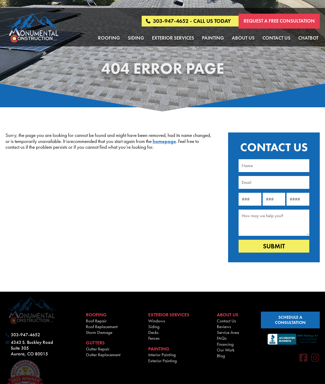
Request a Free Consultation (279, 21)
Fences (153, 338)
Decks (153, 332)
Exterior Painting (162, 360)
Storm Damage (99, 332)
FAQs (222, 338)
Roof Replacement (102, 326)
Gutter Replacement (103, 354)
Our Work (225, 350)
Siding (136, 38)
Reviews (224, 326)
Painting (213, 38)
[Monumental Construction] (33, 28)
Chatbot (308, 38)
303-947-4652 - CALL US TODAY (188, 21)
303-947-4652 (25, 335)
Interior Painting (162, 354)
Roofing (109, 38)
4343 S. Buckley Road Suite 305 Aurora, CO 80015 (32, 348)
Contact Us (276, 38)
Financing (225, 344)
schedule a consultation (290, 319)
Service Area (228, 332)
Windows (156, 320)
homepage (164, 141)
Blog (221, 355)
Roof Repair (96, 320)
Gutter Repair (97, 348)
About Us (243, 38)
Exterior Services (173, 38)
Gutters (95, 343)
